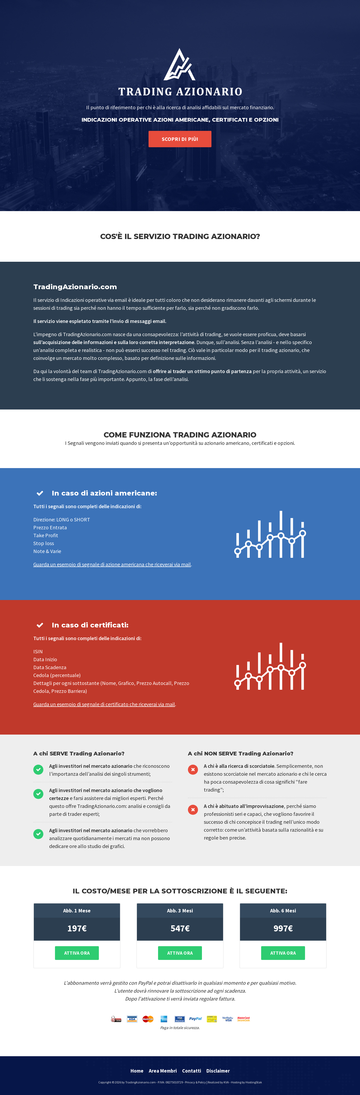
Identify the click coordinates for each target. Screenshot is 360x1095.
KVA (226, 1082)
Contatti (191, 1071)
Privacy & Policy (195, 1082)
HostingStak (254, 1082)
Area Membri (163, 1071)
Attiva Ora (77, 953)
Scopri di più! (180, 139)
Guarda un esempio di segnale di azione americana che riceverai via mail (112, 564)
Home (137, 1071)
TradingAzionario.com (140, 1082)
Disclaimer (218, 1071)
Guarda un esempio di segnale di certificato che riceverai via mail (104, 704)
